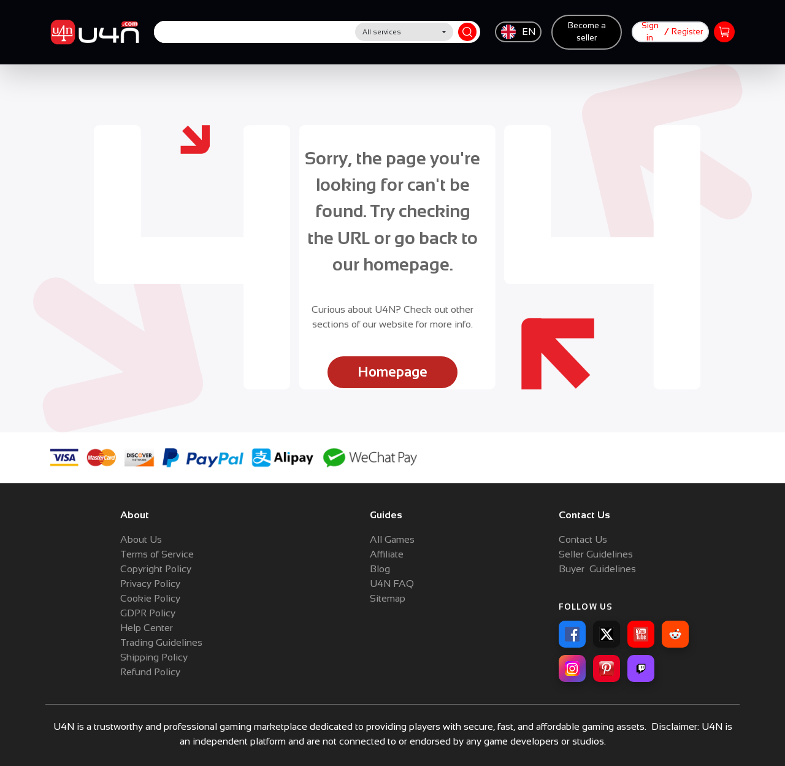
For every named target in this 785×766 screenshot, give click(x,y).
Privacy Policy (150, 583)
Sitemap (387, 598)
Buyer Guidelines (597, 569)
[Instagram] (572, 668)
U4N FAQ (392, 583)
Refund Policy (150, 672)
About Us (141, 539)
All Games (392, 539)
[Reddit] (675, 634)
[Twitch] (640, 668)
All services (381, 32)
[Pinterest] (606, 668)
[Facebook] (572, 634)
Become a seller (587, 31)
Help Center (146, 627)
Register (687, 31)
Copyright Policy (155, 569)
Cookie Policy (150, 598)
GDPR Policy (147, 613)
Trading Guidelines (161, 642)
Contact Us (583, 539)
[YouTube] (640, 634)
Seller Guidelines (596, 554)
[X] (606, 634)
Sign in (650, 31)
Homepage (392, 372)
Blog (380, 569)
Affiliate (387, 554)
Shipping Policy (154, 657)
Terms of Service (157, 554)
